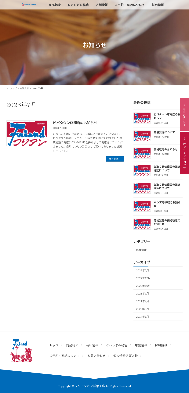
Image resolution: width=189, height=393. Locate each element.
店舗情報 (141, 250)
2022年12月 (143, 278)
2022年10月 (143, 285)
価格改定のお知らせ (166, 149)
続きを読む (115, 158)
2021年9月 (142, 293)
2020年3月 (142, 308)
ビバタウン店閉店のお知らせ (75, 123)
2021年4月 (142, 301)
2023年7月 (142, 270)
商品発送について (164, 132)
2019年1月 (142, 316)
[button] (184, 114)
